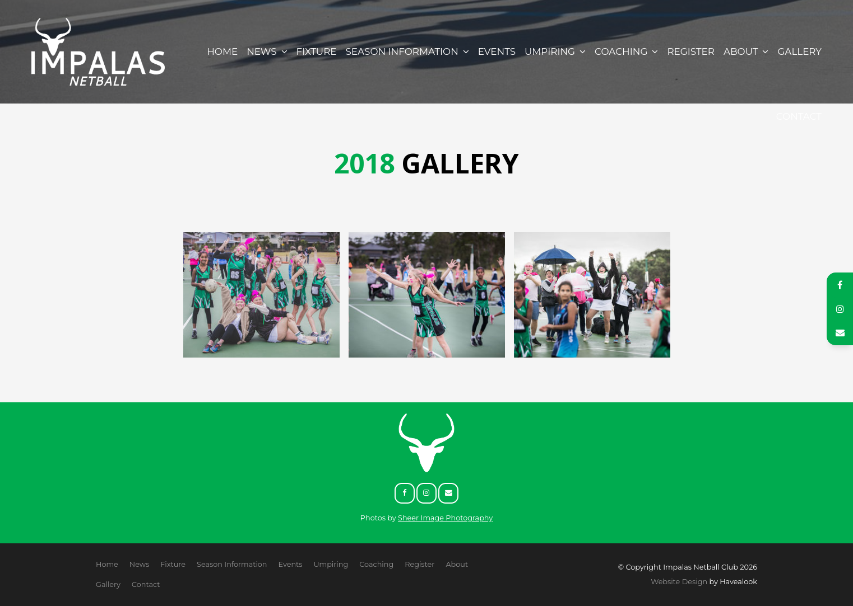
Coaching (621, 51)
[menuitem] (107, 565)
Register (691, 51)
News (261, 51)
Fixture (316, 51)
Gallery (799, 51)
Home (222, 51)
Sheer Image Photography (445, 518)
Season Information (402, 51)
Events (497, 51)
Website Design (679, 581)
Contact (799, 116)
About (741, 51)
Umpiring (550, 51)
